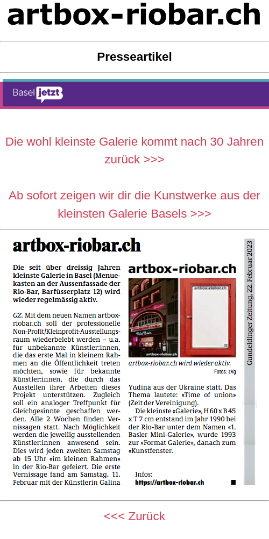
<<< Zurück (134, 516)
